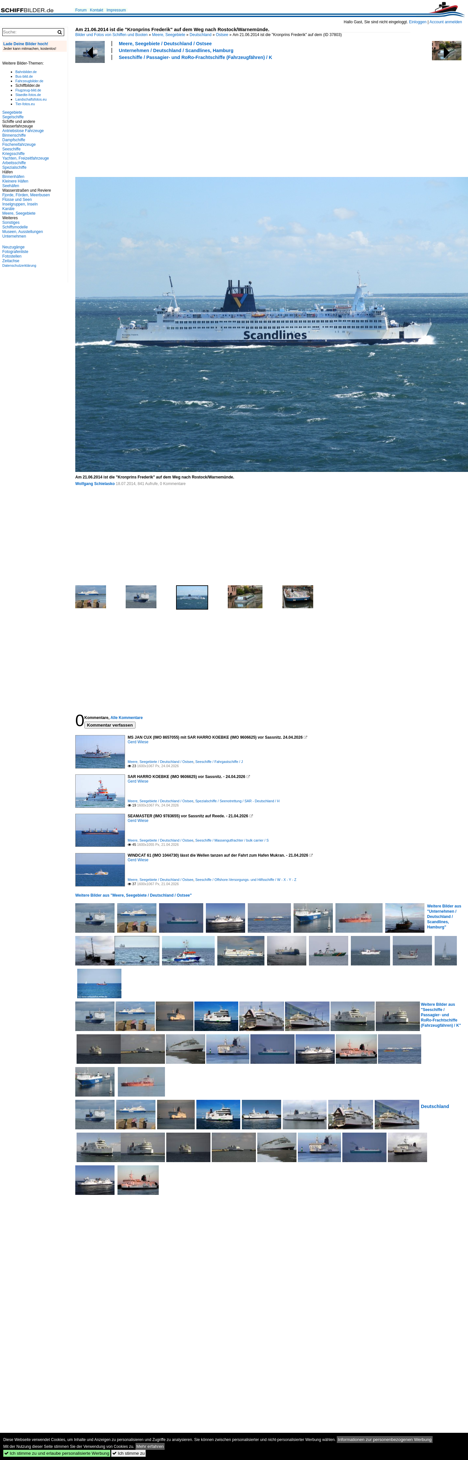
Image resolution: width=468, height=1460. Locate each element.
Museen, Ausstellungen (22, 231)
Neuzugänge (13, 247)
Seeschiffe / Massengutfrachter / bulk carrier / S (232, 840)
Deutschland (200, 34)
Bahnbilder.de (26, 72)
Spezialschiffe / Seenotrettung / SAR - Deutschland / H (237, 801)
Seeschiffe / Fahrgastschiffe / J (219, 762)
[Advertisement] (190, 118)
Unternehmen (14, 236)
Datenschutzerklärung (19, 265)
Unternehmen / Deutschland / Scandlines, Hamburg (176, 50)
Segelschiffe (13, 117)
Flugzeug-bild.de (28, 90)
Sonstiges (11, 222)
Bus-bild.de (24, 76)
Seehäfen (10, 186)
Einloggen (417, 22)
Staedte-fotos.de (28, 95)
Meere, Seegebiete (168, 34)
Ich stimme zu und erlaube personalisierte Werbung (56, 1453)
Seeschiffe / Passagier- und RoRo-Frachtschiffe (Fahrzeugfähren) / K (195, 57)
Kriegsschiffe (13, 153)
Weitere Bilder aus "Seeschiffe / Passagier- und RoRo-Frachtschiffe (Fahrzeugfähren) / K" (441, 1015)
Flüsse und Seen (17, 199)
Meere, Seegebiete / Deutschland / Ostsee (165, 43)
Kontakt (96, 10)
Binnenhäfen (13, 176)
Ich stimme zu (128, 1453)
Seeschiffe (11, 149)
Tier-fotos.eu (25, 104)
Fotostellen (12, 256)
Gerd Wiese (138, 742)
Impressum (116, 10)
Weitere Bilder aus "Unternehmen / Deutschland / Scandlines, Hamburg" (444, 916)
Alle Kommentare (126, 717)
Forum (81, 10)
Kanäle (8, 208)
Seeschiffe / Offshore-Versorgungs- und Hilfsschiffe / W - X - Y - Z (246, 880)
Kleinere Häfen (15, 181)
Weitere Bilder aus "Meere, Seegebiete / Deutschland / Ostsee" (133, 895)
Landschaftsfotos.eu (30, 99)
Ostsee (222, 34)
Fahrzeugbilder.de (29, 81)
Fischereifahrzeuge (19, 144)
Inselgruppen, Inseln (20, 204)
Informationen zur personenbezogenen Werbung (385, 1439)
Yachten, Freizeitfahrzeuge (25, 158)
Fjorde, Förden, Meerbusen (26, 195)
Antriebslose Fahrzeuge (23, 130)
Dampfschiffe (13, 140)
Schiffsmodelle (15, 227)
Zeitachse (10, 261)
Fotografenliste (15, 251)
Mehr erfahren (150, 1446)
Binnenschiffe (14, 135)
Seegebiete (12, 112)
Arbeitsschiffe (14, 163)
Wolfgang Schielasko (95, 483)
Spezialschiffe (14, 167)
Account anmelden (445, 22)
